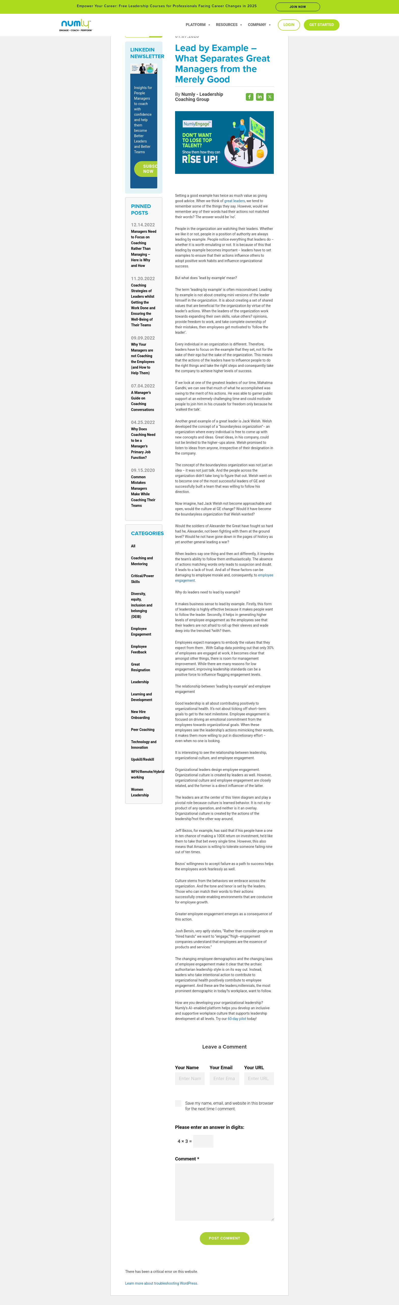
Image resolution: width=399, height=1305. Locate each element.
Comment (187, 1160)
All (133, 547)
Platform (198, 24)
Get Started (321, 24)
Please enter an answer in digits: (209, 1128)
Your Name (187, 1069)
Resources (229, 24)
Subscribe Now (157, 169)
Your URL (254, 1069)
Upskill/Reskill (142, 761)
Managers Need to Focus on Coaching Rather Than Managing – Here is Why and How (143, 250)
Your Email (221, 1069)
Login (288, 24)
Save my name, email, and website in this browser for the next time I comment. (229, 1107)
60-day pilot (237, 1020)
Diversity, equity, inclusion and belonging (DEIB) (141, 606)
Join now (298, 7)
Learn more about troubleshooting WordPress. (161, 1285)
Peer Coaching (142, 731)
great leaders (234, 202)
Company (260, 24)
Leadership (140, 683)
